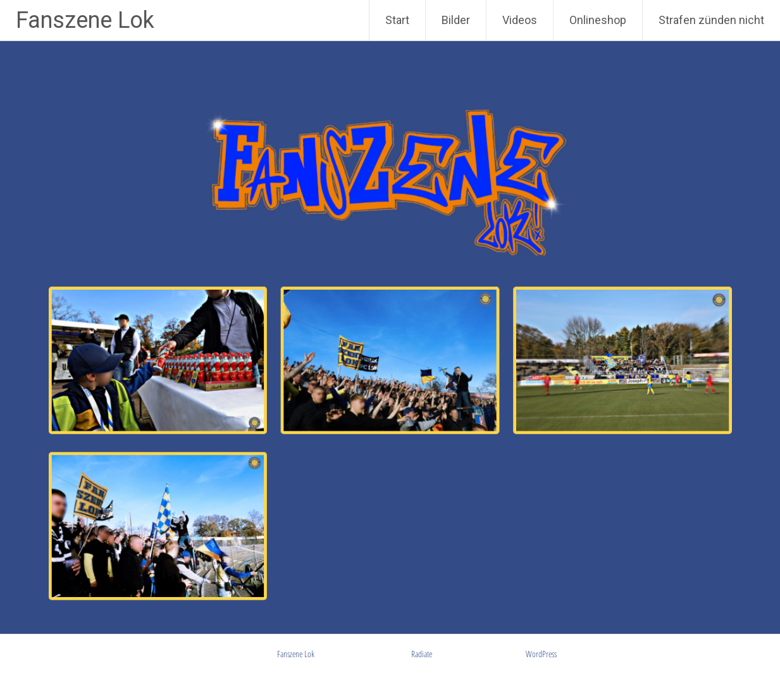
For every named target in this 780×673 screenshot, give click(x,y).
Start (397, 20)
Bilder (456, 20)
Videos (519, 20)
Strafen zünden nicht (711, 20)
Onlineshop (597, 20)
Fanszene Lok (85, 20)
